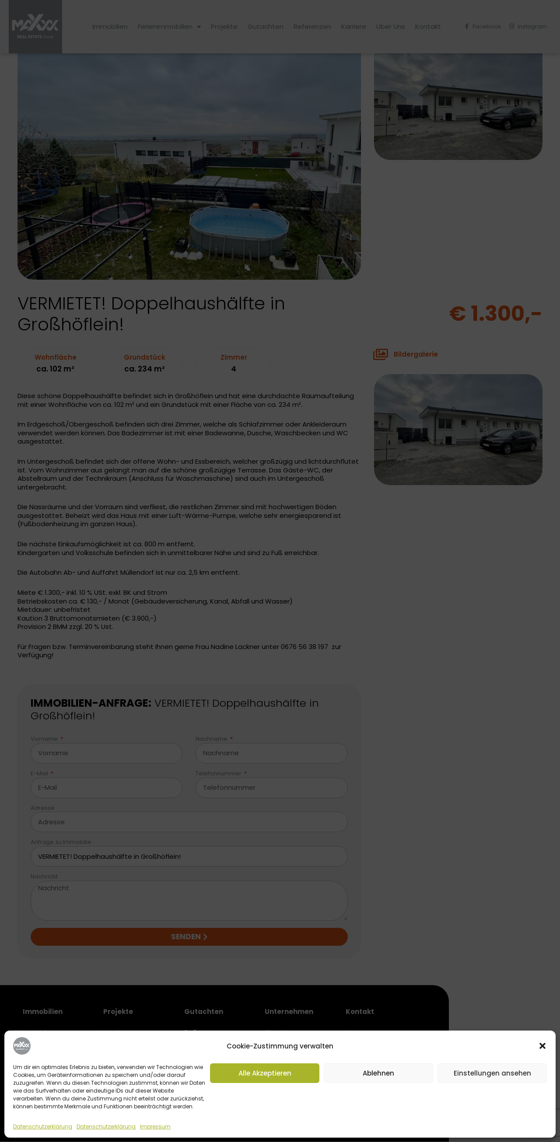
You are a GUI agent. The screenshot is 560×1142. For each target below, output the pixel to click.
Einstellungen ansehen (492, 1073)
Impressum (155, 1126)
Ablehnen (378, 1073)
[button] (542, 1045)
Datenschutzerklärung (42, 1126)
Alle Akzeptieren (264, 1073)
